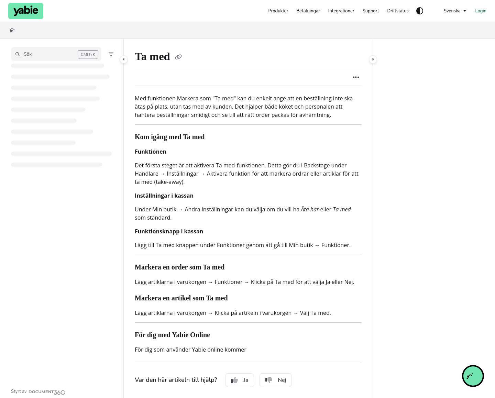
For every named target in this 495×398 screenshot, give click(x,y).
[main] (248, 218)
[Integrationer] (341, 11)
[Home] (12, 30)
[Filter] (111, 54)
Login (480, 11)
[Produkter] (278, 11)
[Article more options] (356, 77)
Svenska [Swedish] (448, 11)
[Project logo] (25, 11)
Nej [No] (275, 380)
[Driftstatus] (397, 11)
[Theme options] (419, 10)
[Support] (371, 11)
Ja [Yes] (239, 380)
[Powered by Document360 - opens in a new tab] (38, 391)
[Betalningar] (308, 11)
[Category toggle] (124, 59)
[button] (56, 54)
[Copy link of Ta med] (178, 57)
